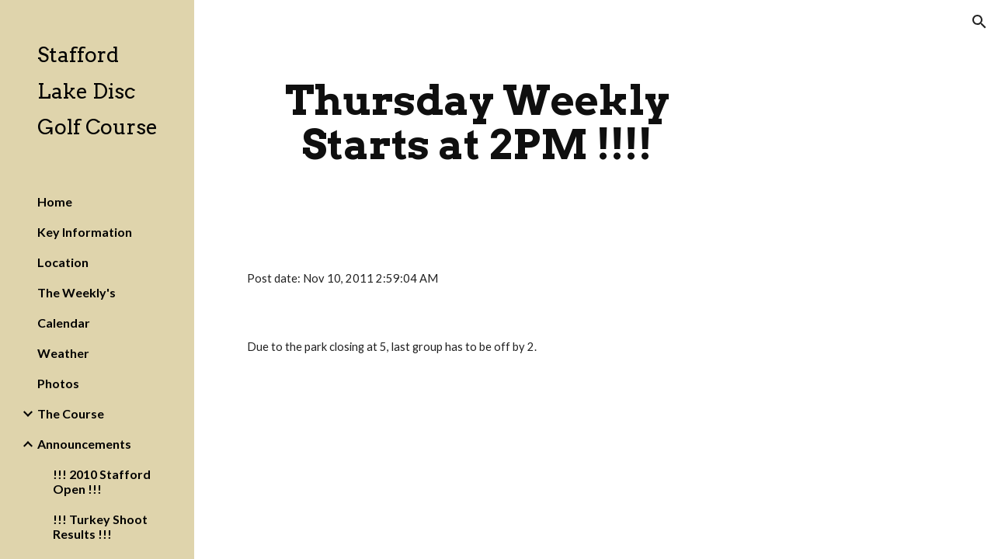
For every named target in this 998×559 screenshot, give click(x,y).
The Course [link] (70, 413)
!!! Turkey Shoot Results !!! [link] (100, 526)
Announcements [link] (84, 443)
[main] (478, 122)
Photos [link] (58, 383)
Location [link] (63, 262)
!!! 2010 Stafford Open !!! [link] (102, 481)
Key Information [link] (84, 231)
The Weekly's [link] (76, 292)
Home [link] (54, 201)
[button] (979, 21)
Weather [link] (63, 352)
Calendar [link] (63, 322)
